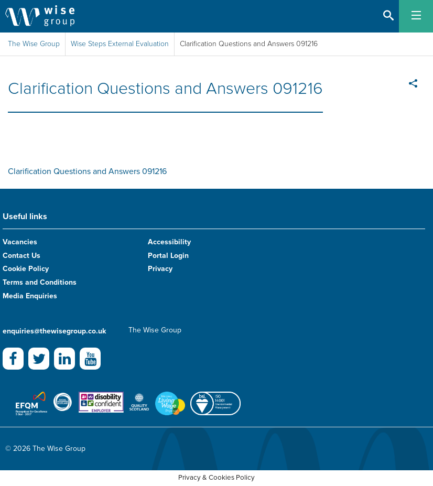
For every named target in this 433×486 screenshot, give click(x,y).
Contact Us (21, 255)
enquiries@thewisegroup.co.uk (54, 331)
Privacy (160, 268)
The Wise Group (34, 43)
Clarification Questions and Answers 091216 (87, 171)
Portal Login (168, 255)
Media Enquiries (30, 295)
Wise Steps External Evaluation (120, 43)
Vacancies (20, 241)
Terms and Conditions (40, 282)
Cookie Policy (26, 268)
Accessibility (169, 241)
